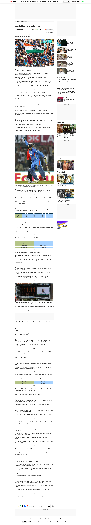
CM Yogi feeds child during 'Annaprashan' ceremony (62, 172)
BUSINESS (29, 1)
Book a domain (40, 518)
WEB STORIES (60, 122)
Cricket (18, 23)
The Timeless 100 (58, 518)
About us (58, 521)
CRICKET (39, 1)
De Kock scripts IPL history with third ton (67, 79)
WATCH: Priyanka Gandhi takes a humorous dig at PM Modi (64, 201)
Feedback (54, 521)
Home (16, 23)
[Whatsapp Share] (38, 29)
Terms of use (62, 521)
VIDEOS (59, 158)
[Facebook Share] (42, 29)
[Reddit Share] (44, 29)
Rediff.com (32, 521)
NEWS (24, 1)
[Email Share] (36, 29)
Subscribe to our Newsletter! (43, 505)
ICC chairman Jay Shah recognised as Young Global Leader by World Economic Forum (67, 92)
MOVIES (34, 1)
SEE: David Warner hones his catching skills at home (71, 42)
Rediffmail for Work (33, 518)
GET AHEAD (49, 1)
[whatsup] (83, 1)
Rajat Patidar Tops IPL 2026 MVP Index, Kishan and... (69, 100)
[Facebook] (81, 1)
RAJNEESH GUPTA (19, 29)
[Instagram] (80, 1)
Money (49, 518)
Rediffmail (45, 518)
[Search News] (68, 1)
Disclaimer (42, 521)
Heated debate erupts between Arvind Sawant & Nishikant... (65, 186)
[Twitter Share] (40, 29)
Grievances (67, 521)
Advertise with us (37, 521)
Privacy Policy (47, 521)
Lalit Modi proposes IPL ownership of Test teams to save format (66, 82)
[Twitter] (78, 1)
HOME (20, 1)
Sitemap (51, 521)
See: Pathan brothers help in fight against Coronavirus (71, 49)
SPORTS (44, 1)
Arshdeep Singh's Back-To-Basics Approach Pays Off (65, 85)
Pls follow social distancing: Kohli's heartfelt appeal (71, 70)
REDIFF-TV (55, 1)
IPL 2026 (59, 228)
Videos (53, 518)
